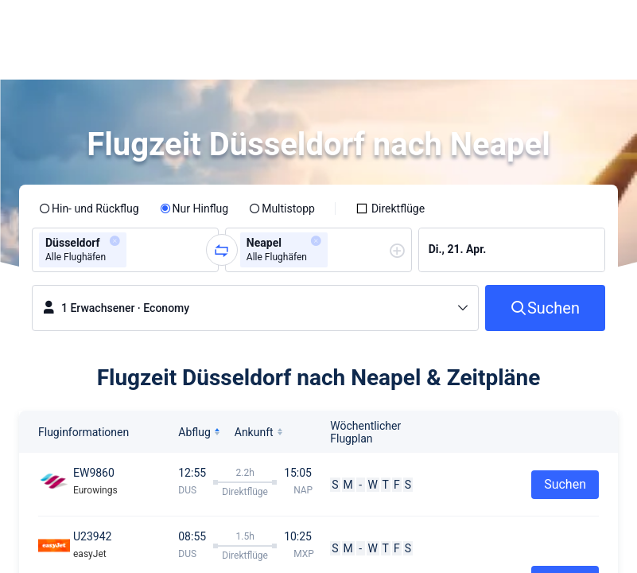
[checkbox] (390, 208)
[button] (478, 26)
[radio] (89, 208)
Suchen (565, 484)
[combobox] (135, 249)
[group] (125, 250)
